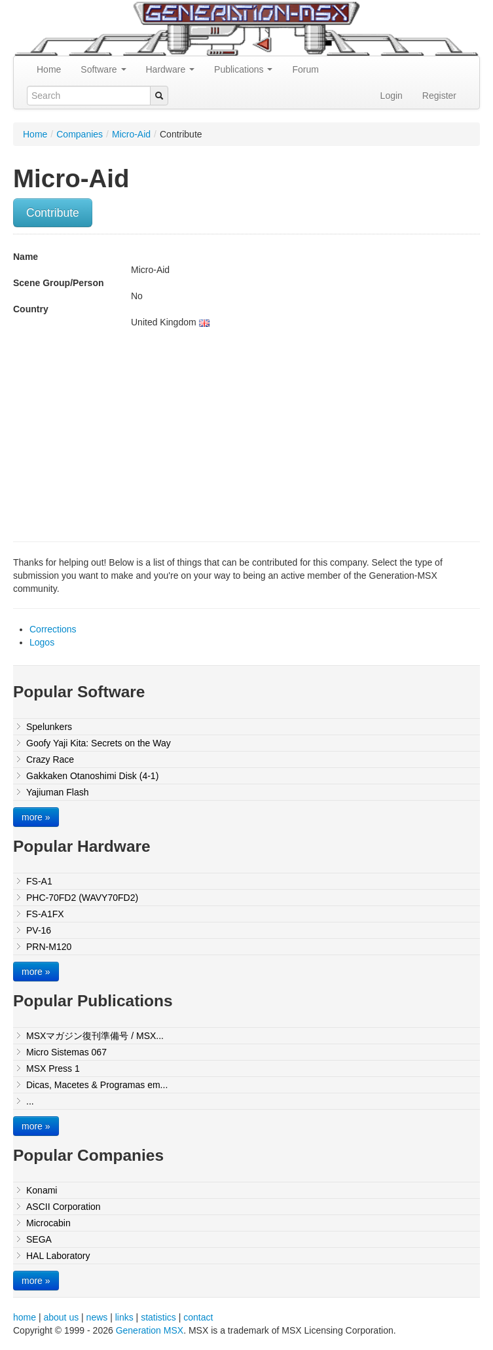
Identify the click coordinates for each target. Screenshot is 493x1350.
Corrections (53, 629)
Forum (305, 69)
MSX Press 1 (53, 1068)
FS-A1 (39, 881)
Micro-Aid (131, 134)
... (30, 1101)
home (24, 1317)
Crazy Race (50, 759)
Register (439, 95)
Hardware (170, 69)
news (97, 1317)
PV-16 (38, 930)
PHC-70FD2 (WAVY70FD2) (82, 897)
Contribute (52, 212)
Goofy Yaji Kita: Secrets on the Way (98, 743)
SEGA (39, 1239)
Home (49, 69)
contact (198, 1317)
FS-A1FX (45, 914)
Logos (41, 642)
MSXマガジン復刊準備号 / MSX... (95, 1036)
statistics (158, 1317)
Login (391, 95)
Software (103, 69)
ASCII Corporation (63, 1206)
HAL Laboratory (58, 1255)
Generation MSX (150, 1330)
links (124, 1317)
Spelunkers (49, 726)
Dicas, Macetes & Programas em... (97, 1085)
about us (61, 1317)
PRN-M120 (48, 946)
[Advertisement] (123, 433)
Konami (41, 1190)
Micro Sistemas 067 (66, 1052)
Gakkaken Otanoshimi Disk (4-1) (92, 776)
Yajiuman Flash (57, 792)
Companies (79, 134)
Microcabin (48, 1223)
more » (36, 817)
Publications (243, 69)
